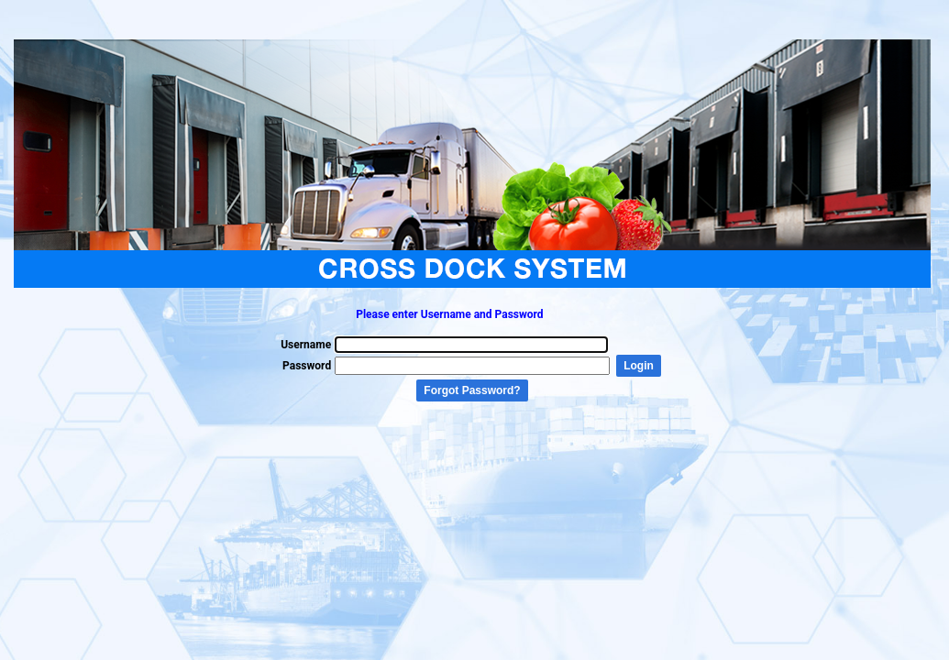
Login (638, 365)
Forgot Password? (472, 390)
